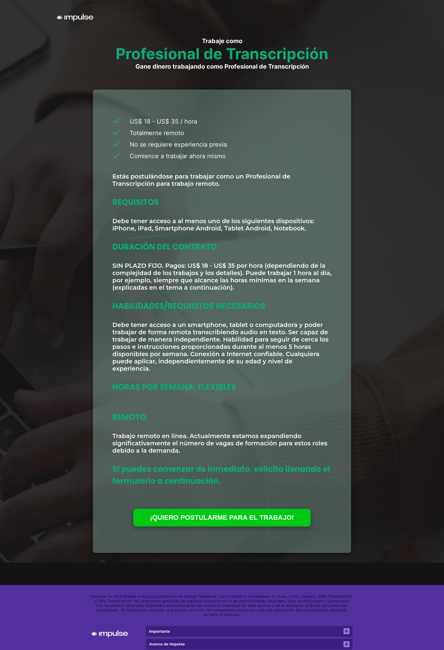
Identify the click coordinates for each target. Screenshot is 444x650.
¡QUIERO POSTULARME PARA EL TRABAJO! (222, 517)
